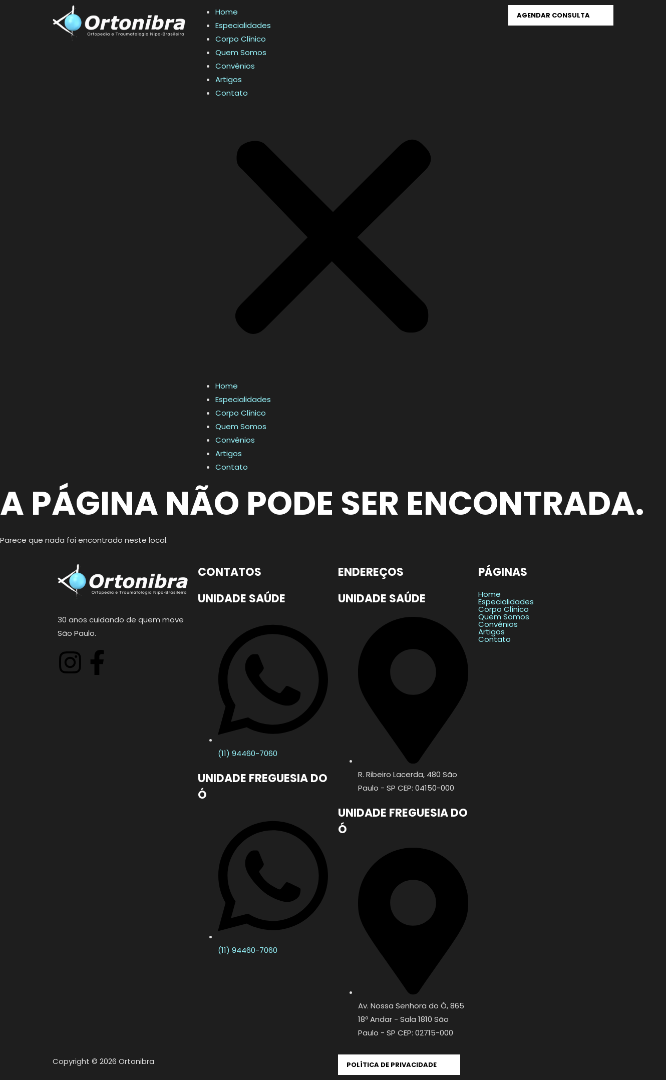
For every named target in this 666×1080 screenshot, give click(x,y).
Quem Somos (240, 52)
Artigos (228, 79)
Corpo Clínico (240, 39)
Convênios (235, 66)
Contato (231, 93)
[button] (333, 239)
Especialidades (243, 25)
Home (226, 12)
